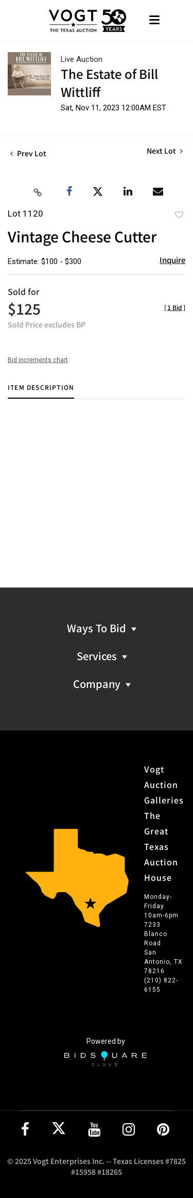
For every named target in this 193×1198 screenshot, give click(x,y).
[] (174, 307)
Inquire (172, 259)
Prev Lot (28, 153)
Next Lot (165, 150)
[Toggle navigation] (154, 20)
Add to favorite (179, 214)
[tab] (41, 391)
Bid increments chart (38, 360)
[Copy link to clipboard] (38, 192)
